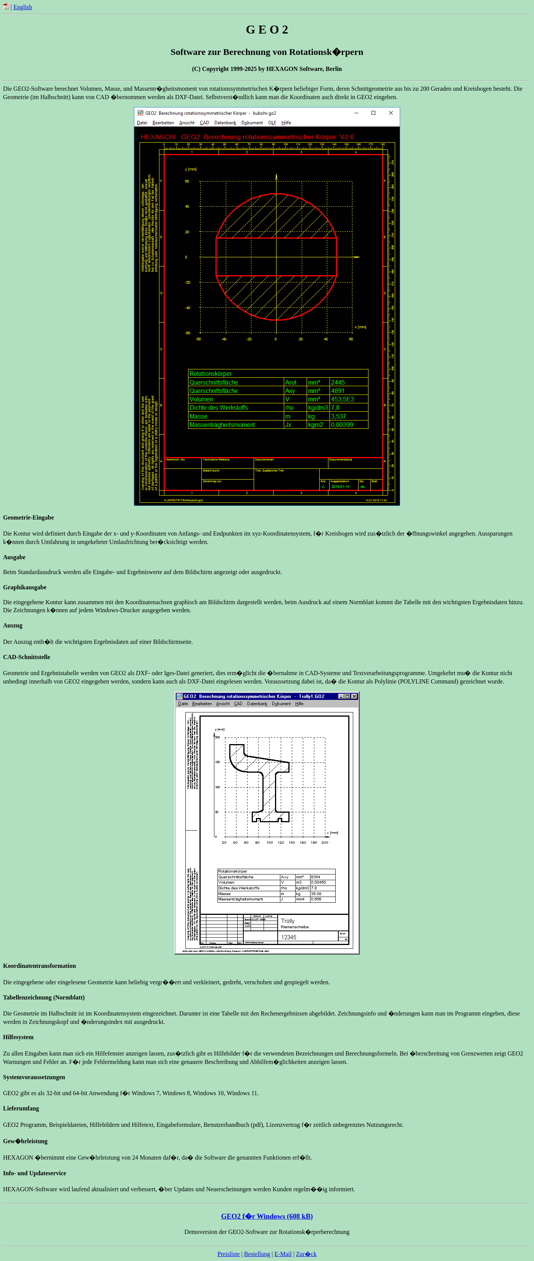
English (22, 7)
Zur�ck (306, 1254)
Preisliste (228, 1254)
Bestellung (257, 1254)
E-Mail (282, 1254)
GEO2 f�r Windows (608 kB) (267, 1216)
